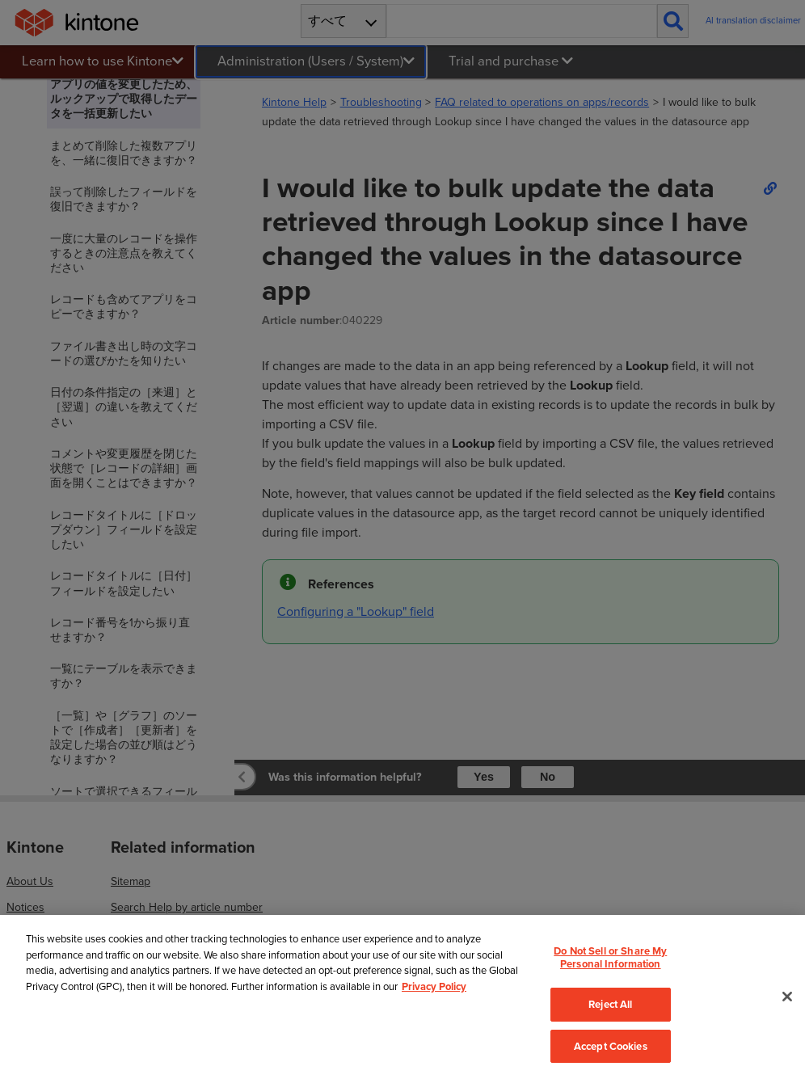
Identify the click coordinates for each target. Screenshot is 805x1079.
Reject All (610, 1004)
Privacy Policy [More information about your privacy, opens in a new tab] (434, 986)
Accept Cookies (610, 1046)
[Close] (787, 996)
